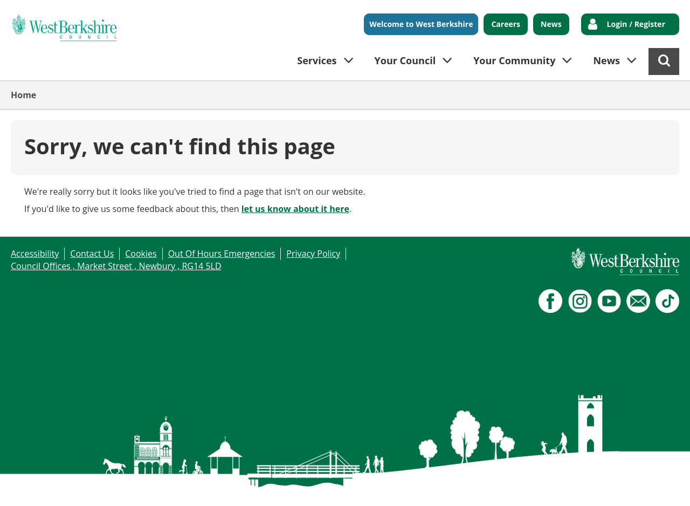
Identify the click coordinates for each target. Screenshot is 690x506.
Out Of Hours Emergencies (221, 253)
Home (23, 95)
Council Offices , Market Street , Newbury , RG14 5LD (116, 266)
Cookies (140, 253)
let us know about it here (295, 209)
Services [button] (316, 60)
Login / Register (636, 24)
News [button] (606, 60)
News (551, 24)
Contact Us (92, 253)
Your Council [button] (405, 60)
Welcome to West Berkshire (421, 24)
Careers (505, 24)
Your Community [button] (514, 60)
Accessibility (35, 253)
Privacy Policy (313, 253)
